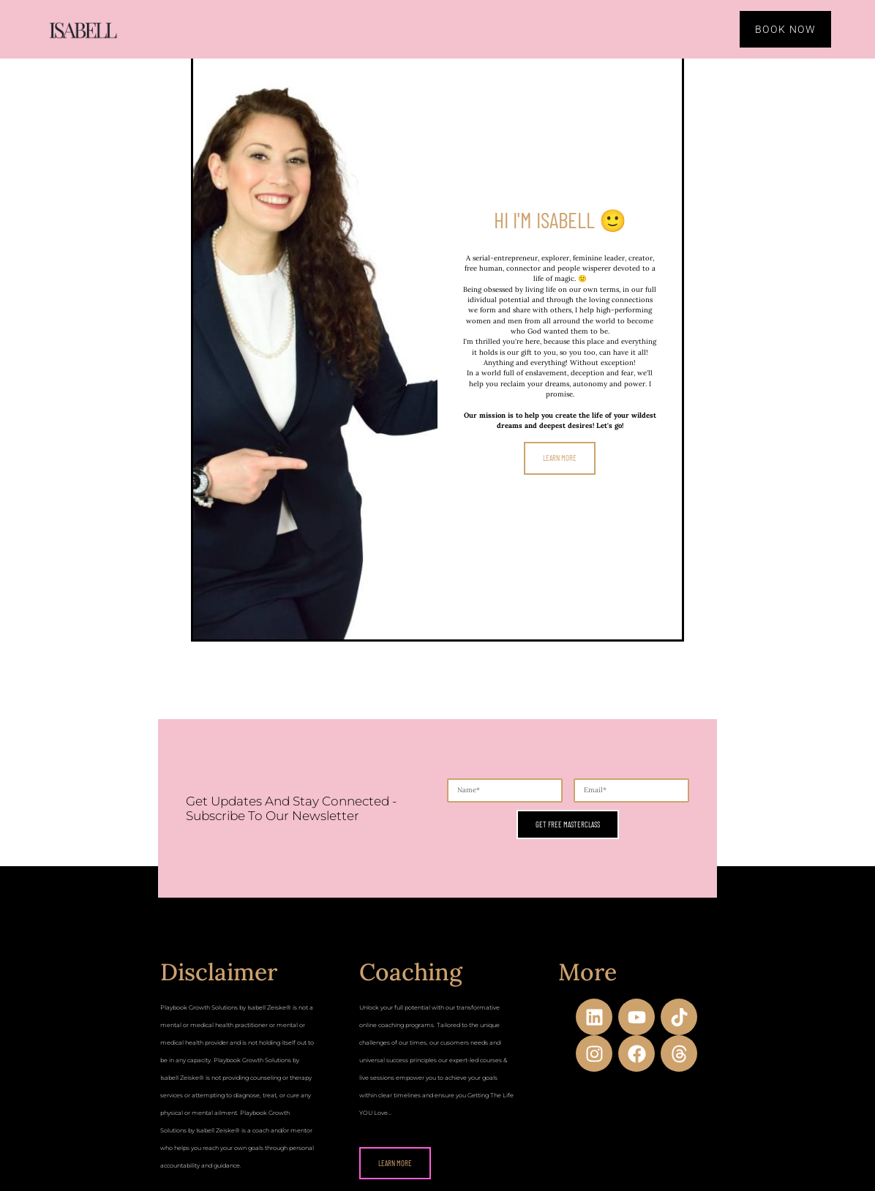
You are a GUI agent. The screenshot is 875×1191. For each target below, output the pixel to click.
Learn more (560, 456)
